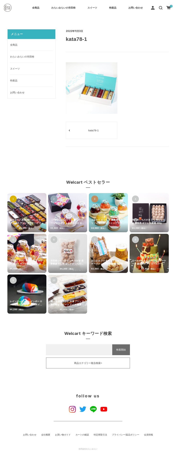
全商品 (35, 7)
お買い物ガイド (63, 435)
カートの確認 (82, 435)
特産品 (112, 7)
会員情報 (148, 435)
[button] (160, 7)
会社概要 (45, 435)
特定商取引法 (100, 435)
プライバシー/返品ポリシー (125, 435)
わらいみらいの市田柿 (63, 7)
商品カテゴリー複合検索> (88, 363)
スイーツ (92, 7)
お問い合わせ (135, 7)
